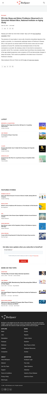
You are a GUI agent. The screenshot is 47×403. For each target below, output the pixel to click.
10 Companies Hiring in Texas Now (9, 135)
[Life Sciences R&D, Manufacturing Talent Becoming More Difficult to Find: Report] (42, 282)
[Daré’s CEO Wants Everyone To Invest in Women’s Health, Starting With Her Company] (42, 196)
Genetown (4, 271)
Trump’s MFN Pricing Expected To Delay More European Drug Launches (18, 235)
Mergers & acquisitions (8, 123)
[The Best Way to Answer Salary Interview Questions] (42, 273)
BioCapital (3, 15)
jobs (25, 60)
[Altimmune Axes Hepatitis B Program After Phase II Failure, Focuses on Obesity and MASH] (42, 302)
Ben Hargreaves (4, 207)
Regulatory (4, 203)
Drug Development (6, 300)
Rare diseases (5, 223)
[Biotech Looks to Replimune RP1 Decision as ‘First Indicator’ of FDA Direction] (42, 206)
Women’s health (5, 193)
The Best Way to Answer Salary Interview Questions (15, 273)
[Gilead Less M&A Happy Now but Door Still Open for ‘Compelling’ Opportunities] (42, 126)
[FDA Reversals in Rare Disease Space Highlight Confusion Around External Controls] (42, 216)
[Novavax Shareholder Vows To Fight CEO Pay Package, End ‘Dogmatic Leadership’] (42, 149)
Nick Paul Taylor (4, 237)
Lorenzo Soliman (16, 275)
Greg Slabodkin (16, 285)
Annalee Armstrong (5, 128)
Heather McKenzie (5, 218)
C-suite (3, 146)
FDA (2, 213)
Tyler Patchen (15, 295)
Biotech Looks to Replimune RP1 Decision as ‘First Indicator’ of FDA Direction (19, 205)
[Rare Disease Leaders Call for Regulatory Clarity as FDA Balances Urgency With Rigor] (42, 226)
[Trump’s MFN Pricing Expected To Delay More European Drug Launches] (42, 236)
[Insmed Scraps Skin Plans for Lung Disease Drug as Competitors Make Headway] (42, 158)
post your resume (34, 60)
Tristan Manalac (4, 160)
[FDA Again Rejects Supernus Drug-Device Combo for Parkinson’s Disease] (42, 292)
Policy (3, 290)
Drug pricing (4, 233)
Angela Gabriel (4, 136)
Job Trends (4, 133)
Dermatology (5, 156)
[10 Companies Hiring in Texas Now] (42, 136)
